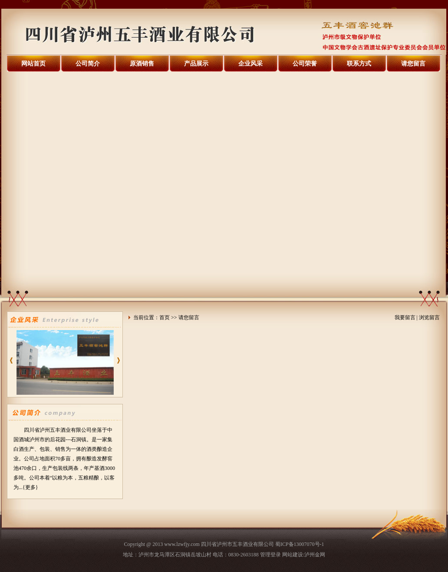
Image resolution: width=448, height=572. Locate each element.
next (120, 363)
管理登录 (270, 555)
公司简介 (88, 63)
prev (13, 363)
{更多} (30, 487)
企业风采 (250, 63)
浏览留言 (429, 317)
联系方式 (359, 63)
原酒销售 (142, 63)
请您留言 (413, 63)
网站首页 (33, 63)
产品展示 (196, 63)
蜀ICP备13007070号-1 (299, 544)
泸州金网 (314, 555)
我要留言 (405, 317)
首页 (164, 317)
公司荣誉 (305, 63)
